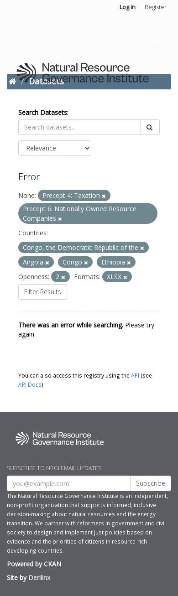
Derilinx (39, 577)
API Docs (30, 384)
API (135, 375)
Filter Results (42, 291)
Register (156, 7)
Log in (128, 7)
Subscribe (150, 483)
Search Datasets (42, 112)
